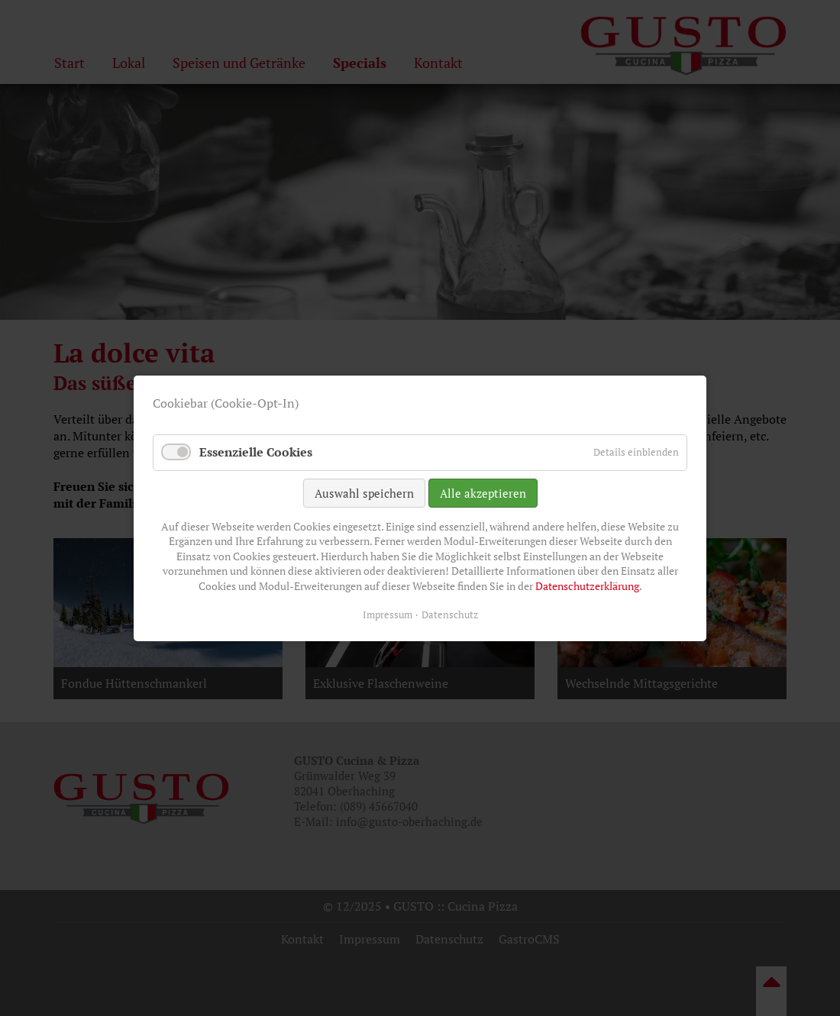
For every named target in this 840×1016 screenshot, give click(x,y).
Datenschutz (450, 614)
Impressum (387, 614)
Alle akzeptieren (483, 492)
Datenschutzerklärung (587, 586)
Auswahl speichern (364, 492)
